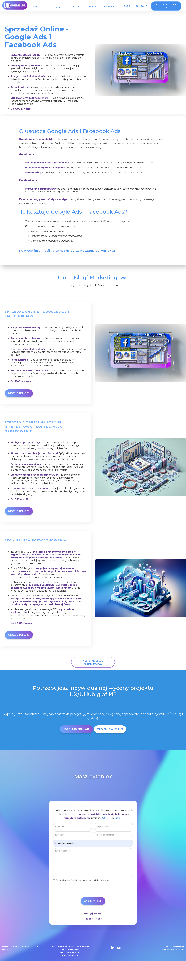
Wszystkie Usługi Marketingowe (93, 662)
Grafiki (118, 818)
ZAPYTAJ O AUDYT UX (110, 729)
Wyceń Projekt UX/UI (76, 729)
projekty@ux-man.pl (93, 914)
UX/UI (105, 818)
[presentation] (75, 888)
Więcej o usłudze (18, 393)
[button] (41, 6)
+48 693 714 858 (93, 919)
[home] (14, 5)
